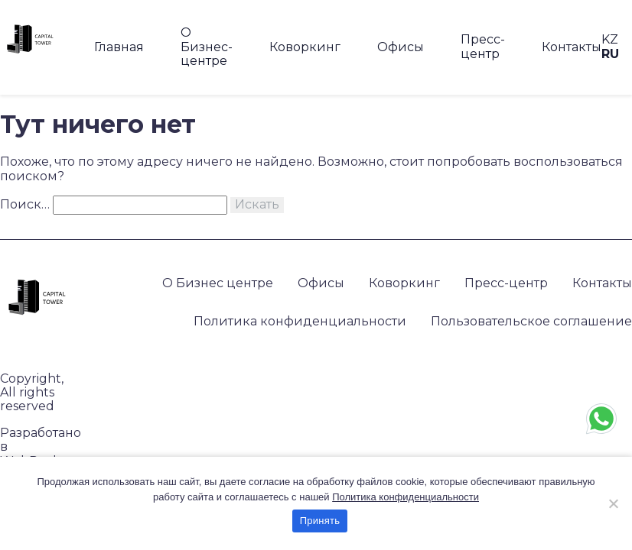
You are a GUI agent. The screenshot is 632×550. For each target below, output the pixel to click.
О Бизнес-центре (207, 46)
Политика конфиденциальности (300, 321)
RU (610, 54)
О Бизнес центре (217, 283)
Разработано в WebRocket (40, 447)
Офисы (400, 47)
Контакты (571, 47)
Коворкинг (304, 47)
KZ (609, 39)
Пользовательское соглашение (531, 321)
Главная (119, 47)
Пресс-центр (483, 46)
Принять (320, 520)
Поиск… (25, 204)
